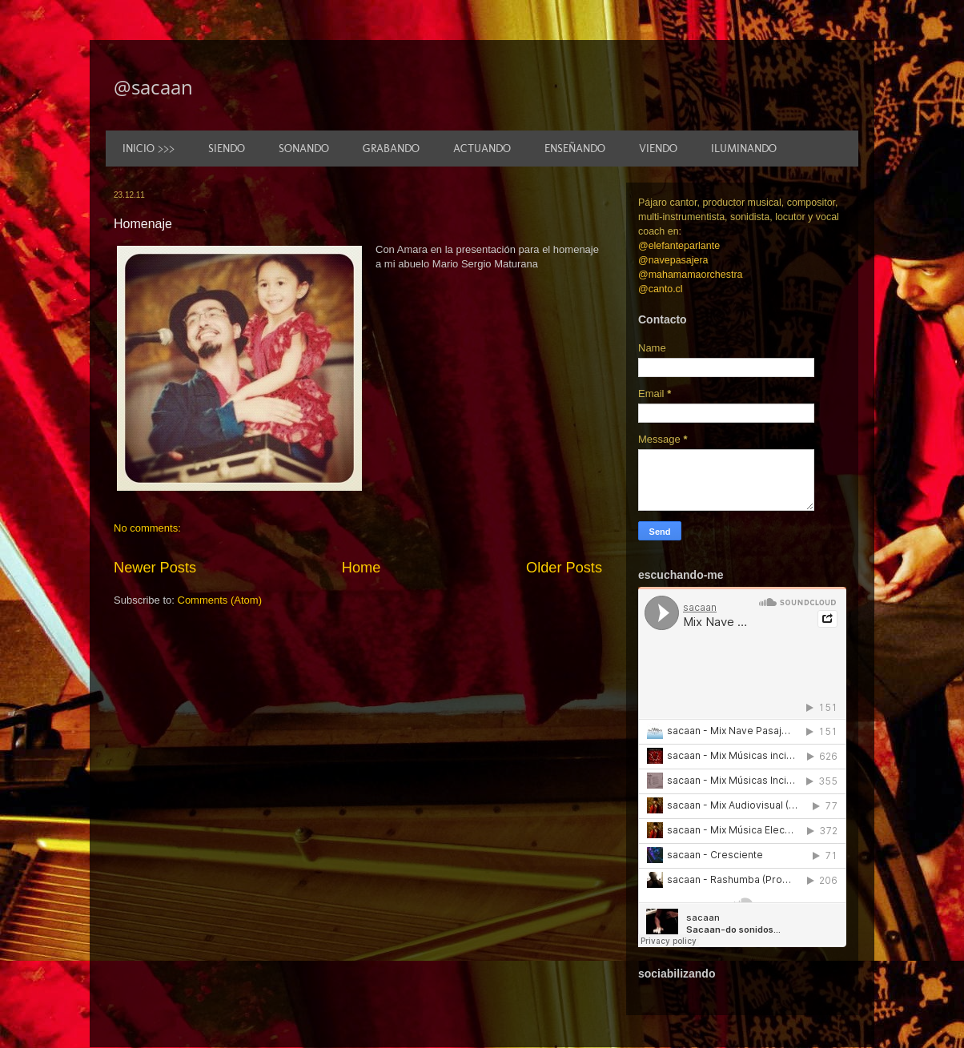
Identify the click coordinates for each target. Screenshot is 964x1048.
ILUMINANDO (744, 148)
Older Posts (564, 568)
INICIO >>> (149, 148)
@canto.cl (660, 289)
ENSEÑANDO (574, 148)
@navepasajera (673, 260)
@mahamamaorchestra (690, 274)
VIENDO (658, 148)
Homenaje (143, 224)
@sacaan (153, 87)
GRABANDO (391, 148)
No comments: (147, 528)
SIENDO (226, 148)
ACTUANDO (482, 148)
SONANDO (304, 148)
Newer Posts (155, 568)
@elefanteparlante (679, 245)
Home (361, 568)
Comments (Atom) (220, 600)
